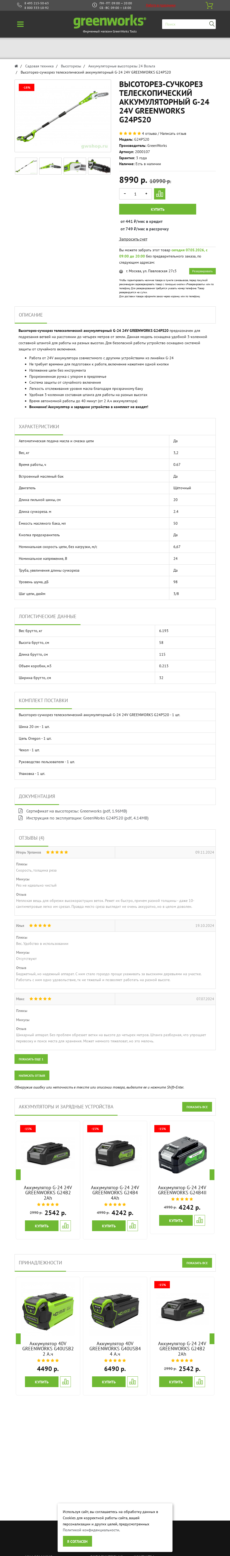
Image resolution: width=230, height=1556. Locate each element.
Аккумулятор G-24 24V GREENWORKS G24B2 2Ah (48, 1192)
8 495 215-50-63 (36, 3)
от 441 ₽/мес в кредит (125, 221)
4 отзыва (149, 133)
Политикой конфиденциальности (91, 1530)
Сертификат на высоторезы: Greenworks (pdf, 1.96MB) (73, 811)
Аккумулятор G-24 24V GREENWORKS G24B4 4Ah (115, 1192)
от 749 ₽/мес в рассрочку (125, 228)
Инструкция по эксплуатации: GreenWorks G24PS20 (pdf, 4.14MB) (83, 818)
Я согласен (77, 1541)
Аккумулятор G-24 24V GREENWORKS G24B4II (182, 1190)
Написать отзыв (173, 133)
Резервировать (202, 271)
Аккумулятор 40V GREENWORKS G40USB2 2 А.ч (48, 1348)
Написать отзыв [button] (32, 1075)
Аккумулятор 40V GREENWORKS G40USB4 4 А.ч (115, 1348)
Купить (158, 209)
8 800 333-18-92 (36, 8)
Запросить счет (133, 239)
